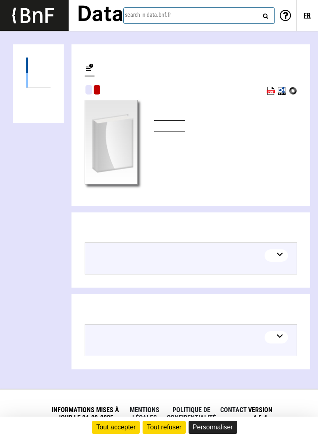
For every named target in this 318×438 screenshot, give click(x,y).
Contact (233, 410)
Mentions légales (144, 414)
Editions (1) (38, 65)
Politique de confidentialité (191, 414)
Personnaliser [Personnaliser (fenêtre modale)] (213, 427)
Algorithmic (97, 90)
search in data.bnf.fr (148, 15)
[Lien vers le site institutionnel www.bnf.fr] (34, 15)
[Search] (264, 14)
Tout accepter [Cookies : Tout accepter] (116, 427)
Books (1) (38, 80)
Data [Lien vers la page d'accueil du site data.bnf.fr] (100, 15)
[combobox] (199, 15)
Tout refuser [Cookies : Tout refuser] (164, 427)
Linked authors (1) (38, 95)
